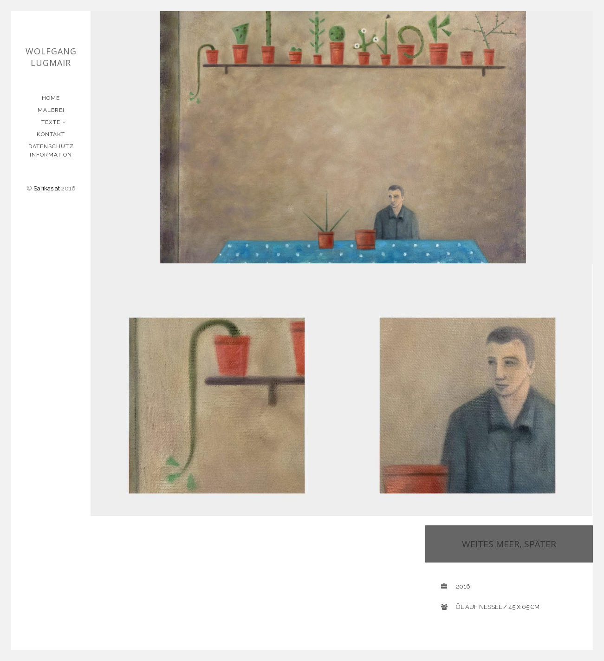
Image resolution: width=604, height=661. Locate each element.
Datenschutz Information (51, 150)
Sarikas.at (46, 188)
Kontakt (51, 134)
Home (51, 98)
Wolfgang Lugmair (51, 57)
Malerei (51, 110)
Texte (51, 122)
